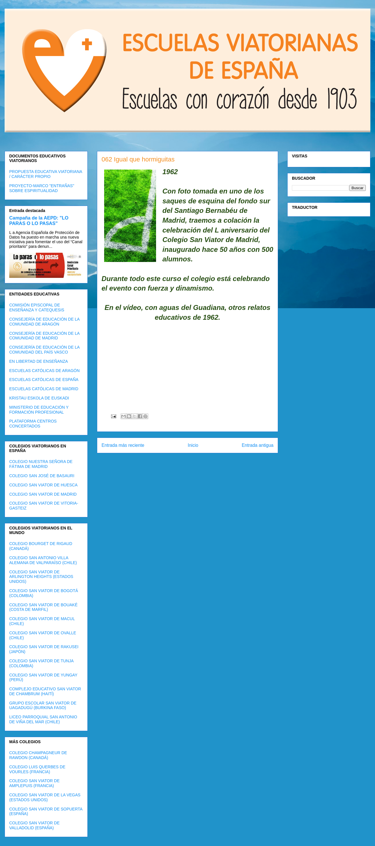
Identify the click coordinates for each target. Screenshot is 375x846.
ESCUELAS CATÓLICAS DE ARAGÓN (44, 370)
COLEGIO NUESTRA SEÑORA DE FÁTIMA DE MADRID (40, 464)
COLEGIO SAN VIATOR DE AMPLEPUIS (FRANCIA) (34, 783)
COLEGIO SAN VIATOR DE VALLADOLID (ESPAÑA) (34, 825)
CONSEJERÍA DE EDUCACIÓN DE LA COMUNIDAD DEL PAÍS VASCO (44, 349)
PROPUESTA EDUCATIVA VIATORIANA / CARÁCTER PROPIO (45, 174)
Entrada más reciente (123, 445)
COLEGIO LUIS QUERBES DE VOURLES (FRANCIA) (37, 769)
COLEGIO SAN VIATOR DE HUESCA (43, 485)
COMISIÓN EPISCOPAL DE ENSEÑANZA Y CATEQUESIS (36, 307)
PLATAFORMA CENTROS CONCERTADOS (33, 423)
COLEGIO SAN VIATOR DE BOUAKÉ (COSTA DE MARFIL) (43, 607)
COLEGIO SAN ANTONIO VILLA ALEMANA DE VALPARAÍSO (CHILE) (43, 560)
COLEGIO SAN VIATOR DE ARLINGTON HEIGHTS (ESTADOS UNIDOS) (41, 577)
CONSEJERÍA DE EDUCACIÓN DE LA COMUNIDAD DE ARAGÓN (44, 321)
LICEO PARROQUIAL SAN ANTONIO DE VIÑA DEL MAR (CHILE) (43, 719)
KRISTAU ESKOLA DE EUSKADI (39, 398)
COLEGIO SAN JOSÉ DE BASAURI (41, 475)
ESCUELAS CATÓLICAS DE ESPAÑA (43, 379)
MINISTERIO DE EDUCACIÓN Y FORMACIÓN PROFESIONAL (39, 409)
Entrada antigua (257, 445)
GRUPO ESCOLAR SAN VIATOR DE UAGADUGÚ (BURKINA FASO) (42, 705)
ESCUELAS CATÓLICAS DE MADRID (43, 388)
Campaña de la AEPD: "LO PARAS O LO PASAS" (38, 220)
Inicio (193, 445)
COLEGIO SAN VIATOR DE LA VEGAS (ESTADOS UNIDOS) (44, 797)
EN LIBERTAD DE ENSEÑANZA (38, 361)
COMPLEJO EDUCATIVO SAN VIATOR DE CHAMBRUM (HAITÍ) (45, 691)
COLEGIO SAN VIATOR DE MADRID (43, 494)
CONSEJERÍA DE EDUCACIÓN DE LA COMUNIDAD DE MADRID (44, 336)
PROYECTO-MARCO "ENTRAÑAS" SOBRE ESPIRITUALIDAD (41, 188)
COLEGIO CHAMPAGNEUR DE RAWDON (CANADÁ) (38, 755)
